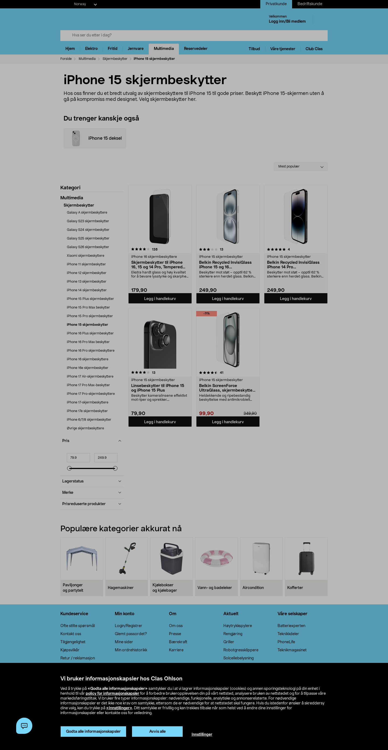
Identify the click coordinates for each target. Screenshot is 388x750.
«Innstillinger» (119, 708)
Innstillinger (202, 735)
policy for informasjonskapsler (112, 694)
